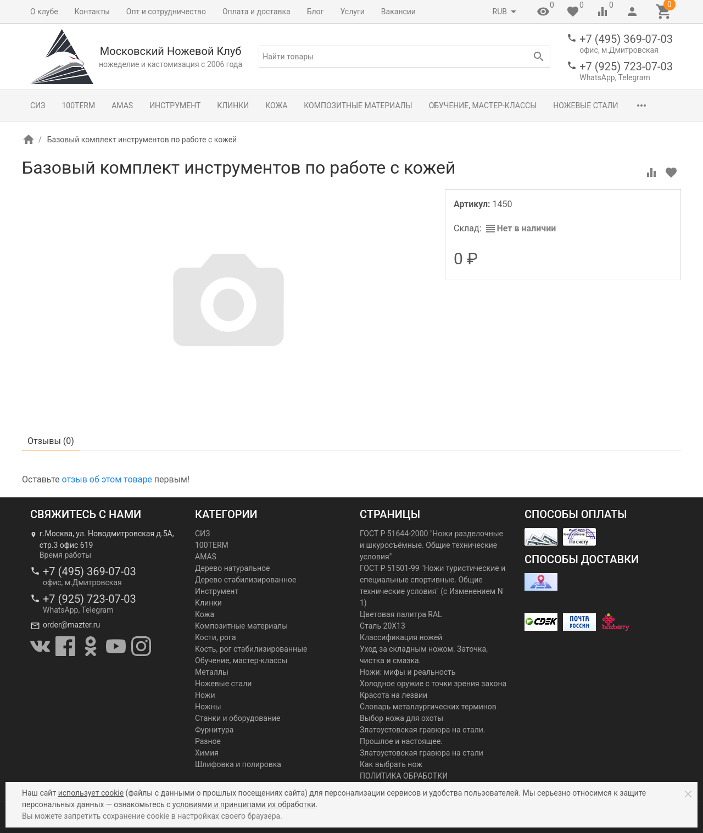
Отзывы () (50, 441)
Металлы (211, 672)
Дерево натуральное (232, 568)
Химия (207, 752)
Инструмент (174, 105)
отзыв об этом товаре (107, 479)
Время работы (65, 555)
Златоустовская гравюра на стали (421, 752)
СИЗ (37, 105)
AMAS (122, 105)
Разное (208, 741)
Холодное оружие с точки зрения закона (433, 683)
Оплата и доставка (256, 11)
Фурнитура (214, 729)
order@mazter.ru (71, 624)
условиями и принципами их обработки (244, 804)
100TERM (78, 105)
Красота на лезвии (393, 695)
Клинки (233, 105)
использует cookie (91, 792)
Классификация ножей (401, 637)
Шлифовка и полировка (238, 764)
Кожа (276, 105)
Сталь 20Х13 (382, 625)
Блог (315, 11)
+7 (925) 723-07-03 (626, 66)
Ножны (208, 706)
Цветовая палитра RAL (401, 614)
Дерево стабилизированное (245, 579)
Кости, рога (215, 637)
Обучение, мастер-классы (483, 105)
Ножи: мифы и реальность (407, 672)
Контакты (92, 11)
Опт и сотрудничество (166, 11)
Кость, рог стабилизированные (251, 649)
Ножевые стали (585, 105)
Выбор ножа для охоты (401, 718)
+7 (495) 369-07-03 (626, 39)
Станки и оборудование (237, 718)
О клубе (44, 11)
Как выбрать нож (391, 764)
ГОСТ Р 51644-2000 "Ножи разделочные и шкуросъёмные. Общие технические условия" (431, 545)
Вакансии (398, 11)
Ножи (205, 695)
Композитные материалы (358, 105)
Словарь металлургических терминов (428, 706)
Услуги (353, 11)
